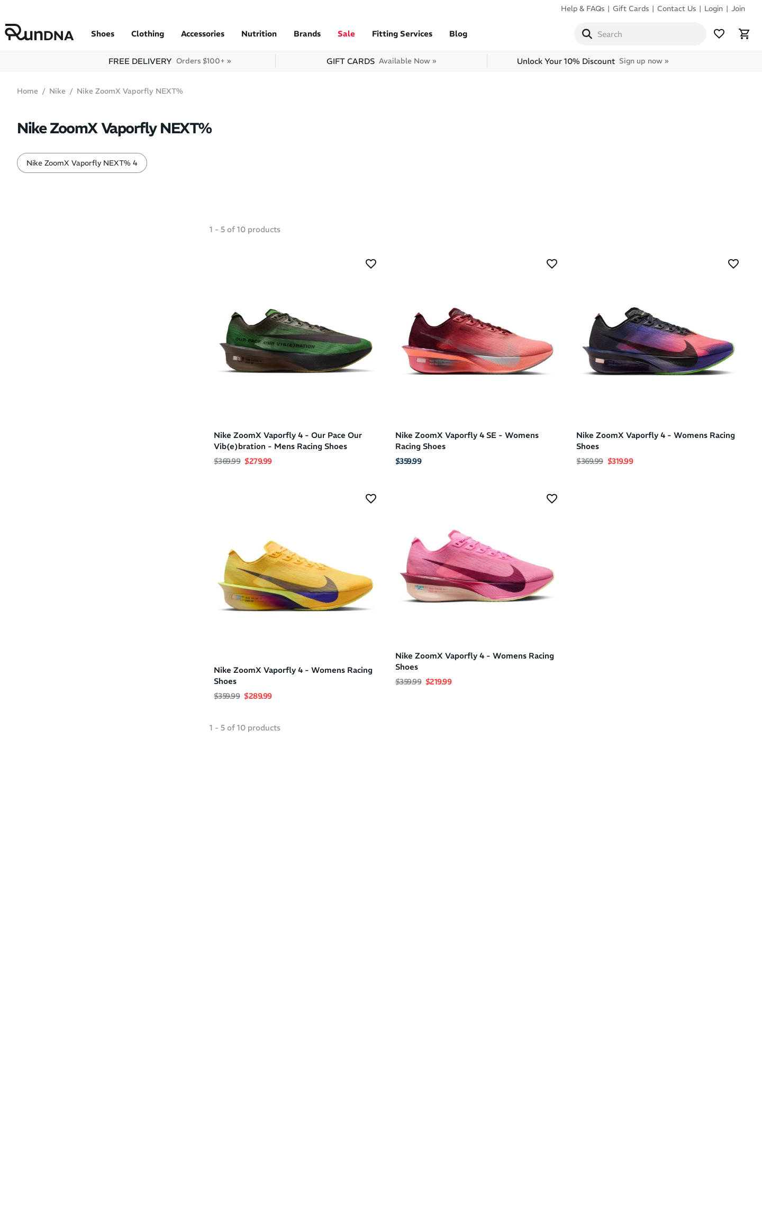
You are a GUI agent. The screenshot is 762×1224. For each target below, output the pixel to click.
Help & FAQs (582, 8)
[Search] (574, 36)
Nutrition (271, 38)
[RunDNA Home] (51, 34)
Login (713, 8)
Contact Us (676, 8)
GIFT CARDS (381, 65)
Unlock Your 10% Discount (592, 65)
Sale (358, 38)
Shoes (114, 38)
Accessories (215, 38)
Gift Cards (631, 8)
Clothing (159, 38)
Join (738, 8)
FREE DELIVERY (169, 65)
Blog (470, 38)
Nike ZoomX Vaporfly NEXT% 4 (82, 167)
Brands (319, 38)
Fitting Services (414, 38)
